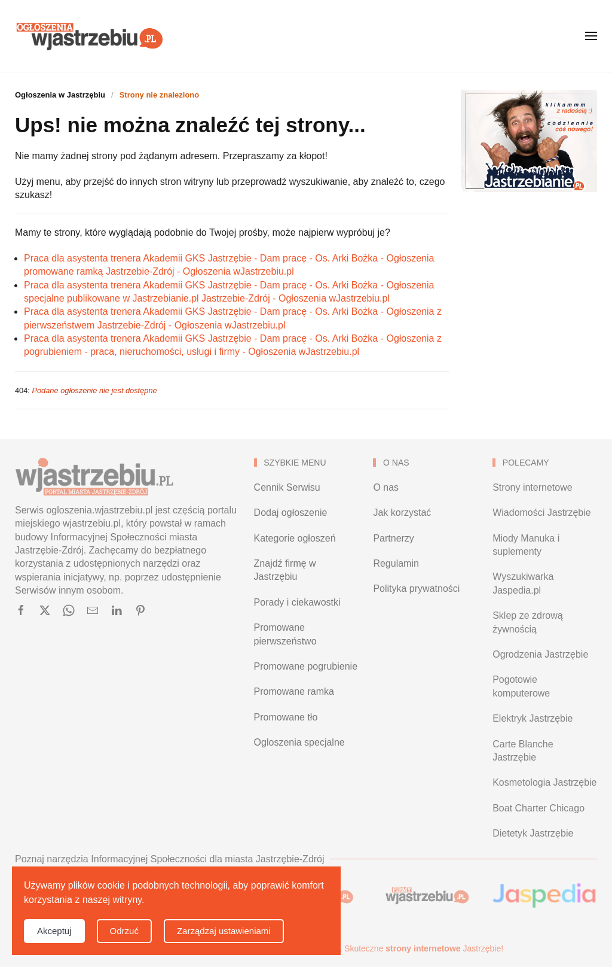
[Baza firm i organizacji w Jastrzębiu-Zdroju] (425, 895)
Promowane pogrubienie (305, 666)
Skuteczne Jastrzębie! (423, 948)
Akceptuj (54, 931)
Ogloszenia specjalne (299, 742)
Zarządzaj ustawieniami (224, 931)
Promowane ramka (294, 691)
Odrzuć (124, 931)
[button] (591, 36)
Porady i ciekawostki (297, 602)
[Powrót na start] (89, 36)
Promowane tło (286, 717)
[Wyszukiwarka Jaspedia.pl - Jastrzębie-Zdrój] (544, 895)
